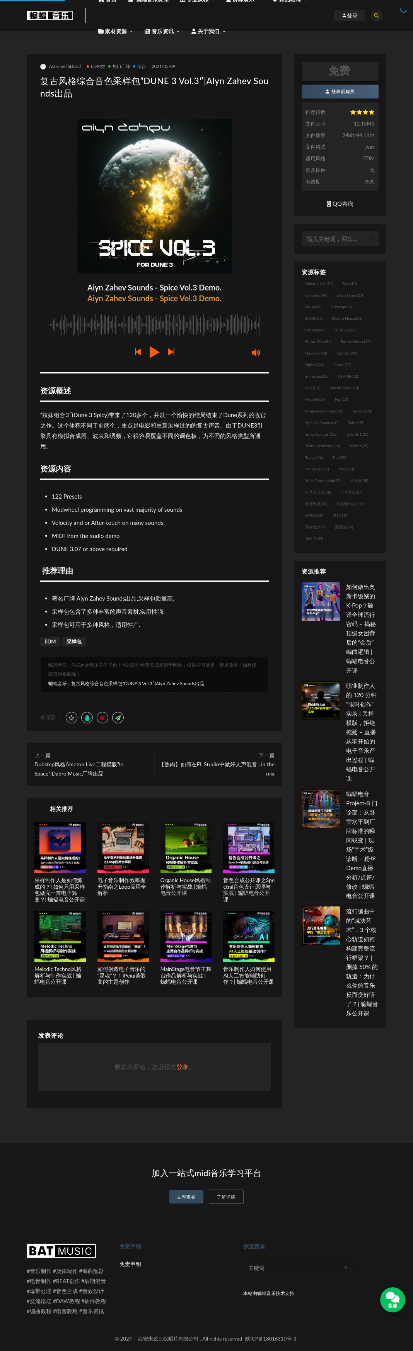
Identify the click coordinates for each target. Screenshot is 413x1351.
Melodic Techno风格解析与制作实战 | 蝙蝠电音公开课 (57, 975)
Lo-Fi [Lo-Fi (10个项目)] (312, 387)
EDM (50, 641)
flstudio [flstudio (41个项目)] (314, 330)
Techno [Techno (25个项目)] (359, 445)
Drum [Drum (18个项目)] (313, 306)
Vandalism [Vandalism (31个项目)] (317, 469)
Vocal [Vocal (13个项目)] (346, 469)
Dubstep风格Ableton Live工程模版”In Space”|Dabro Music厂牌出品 (78, 769)
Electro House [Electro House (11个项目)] (347, 318)
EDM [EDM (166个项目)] (314, 318)
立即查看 (186, 1196)
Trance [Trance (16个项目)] (314, 457)
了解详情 (226, 1196)
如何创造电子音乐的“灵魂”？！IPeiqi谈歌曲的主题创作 (121, 975)
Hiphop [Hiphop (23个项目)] (314, 364)
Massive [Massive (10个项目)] (315, 399)
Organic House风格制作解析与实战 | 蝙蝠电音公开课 (185, 886)
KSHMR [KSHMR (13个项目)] (348, 376)
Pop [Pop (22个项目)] (341, 399)
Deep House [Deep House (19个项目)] (350, 295)
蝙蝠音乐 (57, 683)
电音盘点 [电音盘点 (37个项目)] (351, 492)
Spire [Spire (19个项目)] (355, 422)
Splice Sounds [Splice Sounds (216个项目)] (321, 434)
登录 (182, 1066)
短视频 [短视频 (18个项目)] (314, 515)
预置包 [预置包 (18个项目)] (344, 526)
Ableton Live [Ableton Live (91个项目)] (319, 283)
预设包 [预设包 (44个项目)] (314, 538)
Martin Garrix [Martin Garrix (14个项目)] (344, 387)
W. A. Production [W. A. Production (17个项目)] (323, 480)
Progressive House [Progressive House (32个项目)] (324, 411)
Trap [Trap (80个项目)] (339, 457)
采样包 (74, 641)
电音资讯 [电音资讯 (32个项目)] (316, 503)
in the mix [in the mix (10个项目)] (316, 376)
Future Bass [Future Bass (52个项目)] (318, 341)
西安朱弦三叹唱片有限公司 (168, 1339)
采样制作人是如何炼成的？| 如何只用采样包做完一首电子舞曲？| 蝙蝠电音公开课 (59, 890)
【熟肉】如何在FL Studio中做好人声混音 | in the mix (217, 769)
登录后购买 (340, 91)
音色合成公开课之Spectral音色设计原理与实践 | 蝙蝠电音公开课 (248, 890)
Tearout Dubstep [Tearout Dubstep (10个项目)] (322, 445)
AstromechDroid (60, 67)
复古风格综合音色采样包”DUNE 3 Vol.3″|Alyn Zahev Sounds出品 (137, 683)
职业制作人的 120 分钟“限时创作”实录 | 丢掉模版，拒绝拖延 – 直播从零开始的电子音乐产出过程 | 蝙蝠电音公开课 (361, 732)
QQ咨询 (340, 203)
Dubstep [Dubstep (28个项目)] (341, 306)
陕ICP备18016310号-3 (270, 1339)
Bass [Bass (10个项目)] (350, 283)
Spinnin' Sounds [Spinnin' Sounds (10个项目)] (321, 422)
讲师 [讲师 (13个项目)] (340, 515)
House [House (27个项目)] (342, 364)
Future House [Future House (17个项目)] (356, 341)
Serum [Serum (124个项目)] (362, 411)
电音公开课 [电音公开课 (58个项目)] (318, 492)
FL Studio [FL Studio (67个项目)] (345, 330)
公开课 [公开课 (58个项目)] (359, 480)
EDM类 (96, 66)
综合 (139, 66)
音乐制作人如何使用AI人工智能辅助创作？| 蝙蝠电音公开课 (248, 975)
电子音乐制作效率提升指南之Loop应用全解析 (121, 886)
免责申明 (130, 1264)
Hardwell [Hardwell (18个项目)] (316, 353)
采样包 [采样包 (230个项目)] (315, 526)
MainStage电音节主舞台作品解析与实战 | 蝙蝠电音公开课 (186, 975)
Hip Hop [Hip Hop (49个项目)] (346, 353)
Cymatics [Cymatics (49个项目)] (316, 295)
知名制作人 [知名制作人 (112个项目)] (350, 503)
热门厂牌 (119, 66)
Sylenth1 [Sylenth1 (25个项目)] (358, 434)
